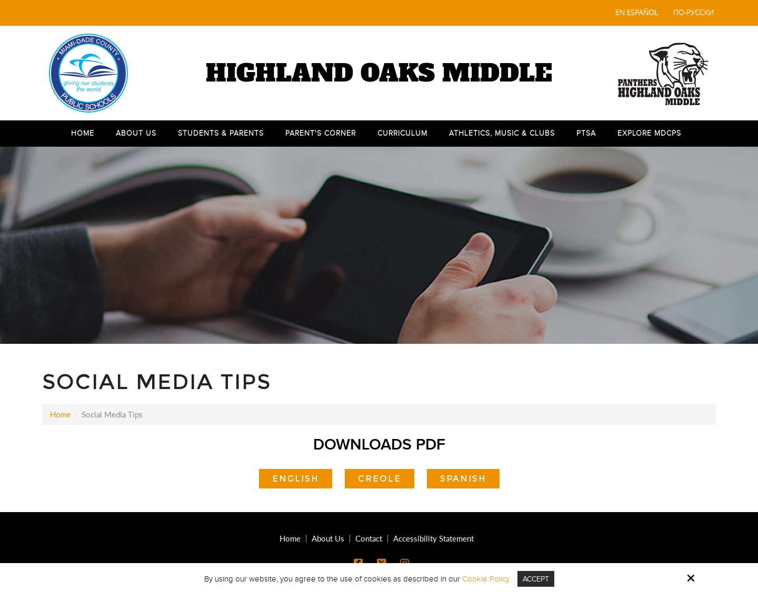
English (295, 479)
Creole (379, 479)
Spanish (463, 479)
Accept (536, 579)
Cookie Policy (484, 579)
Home (60, 414)
